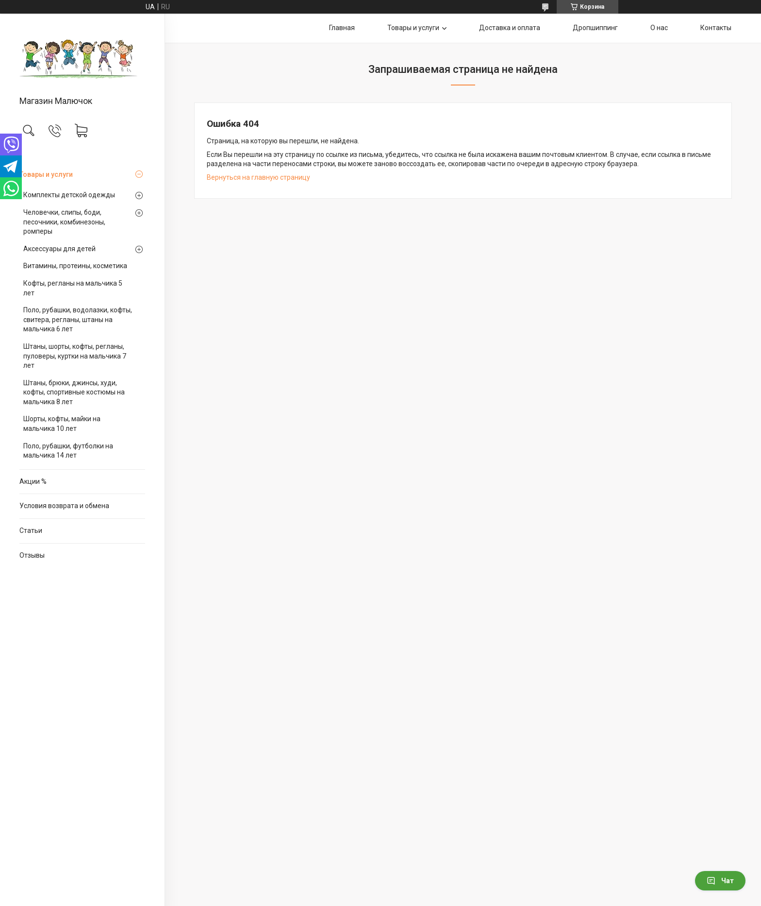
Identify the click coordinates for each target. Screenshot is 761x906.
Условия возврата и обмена (64, 506)
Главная (342, 28)
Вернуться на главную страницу (258, 177)
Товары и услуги (46, 174)
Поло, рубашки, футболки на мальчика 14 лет (68, 451)
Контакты (715, 28)
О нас (659, 28)
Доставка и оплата (509, 28)
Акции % (33, 481)
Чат (720, 880)
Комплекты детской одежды (69, 195)
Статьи (30, 530)
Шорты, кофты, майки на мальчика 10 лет (61, 423)
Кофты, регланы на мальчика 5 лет (72, 288)
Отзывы (32, 555)
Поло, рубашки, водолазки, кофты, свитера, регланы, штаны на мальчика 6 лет (77, 319)
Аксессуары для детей (59, 249)
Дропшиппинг (595, 28)
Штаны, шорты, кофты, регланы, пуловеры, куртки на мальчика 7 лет (74, 355)
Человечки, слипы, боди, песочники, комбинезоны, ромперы (64, 221)
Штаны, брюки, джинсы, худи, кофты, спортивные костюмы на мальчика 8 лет (74, 392)
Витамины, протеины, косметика (75, 266)
